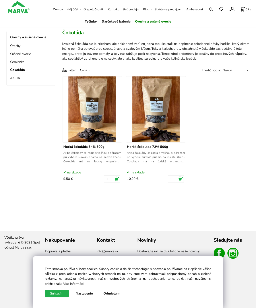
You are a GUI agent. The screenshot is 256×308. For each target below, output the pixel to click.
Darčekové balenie (116, 21)
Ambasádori (194, 9)
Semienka (17, 62)
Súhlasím (56, 293)
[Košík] (246, 9)
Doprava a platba (58, 251)
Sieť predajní (130, 9)
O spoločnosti (93, 9)
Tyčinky (91, 21)
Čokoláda (17, 70)
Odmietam (111, 293)
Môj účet (72, 9)
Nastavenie (84, 293)
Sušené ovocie (20, 54)
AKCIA (15, 78)
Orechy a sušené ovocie (153, 21)
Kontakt (113, 9)
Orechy (15, 46)
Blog (146, 9)
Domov (58, 9)
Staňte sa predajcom (168, 9)
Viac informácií (73, 283)
